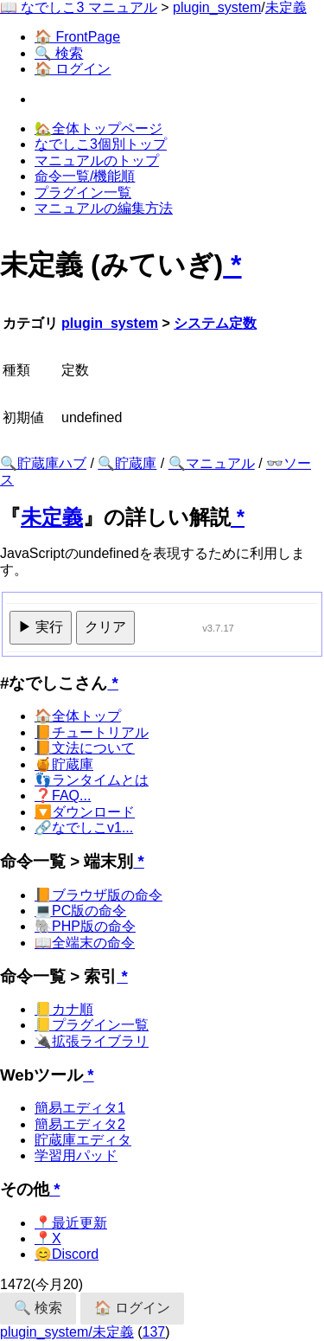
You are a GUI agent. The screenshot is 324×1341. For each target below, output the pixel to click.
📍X (48, 1238)
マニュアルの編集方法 (104, 208)
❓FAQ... (63, 795)
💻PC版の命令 (80, 910)
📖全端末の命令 (85, 942)
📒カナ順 (64, 1009)
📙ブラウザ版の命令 (98, 895)
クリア (105, 626)
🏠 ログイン (73, 68)
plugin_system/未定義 (67, 1332)
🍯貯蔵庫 (64, 764)
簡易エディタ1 (80, 1107)
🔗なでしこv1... (84, 827)
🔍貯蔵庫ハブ (43, 463)
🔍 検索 (59, 53)
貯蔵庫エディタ (83, 1139)
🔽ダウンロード (85, 812)
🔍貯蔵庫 (127, 463)
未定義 (286, 7)
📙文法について (85, 748)
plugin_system (217, 7)
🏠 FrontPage (77, 36)
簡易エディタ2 (80, 1124)
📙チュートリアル (92, 732)
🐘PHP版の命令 (85, 926)
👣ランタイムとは (92, 780)
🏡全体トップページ (98, 128)
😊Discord (66, 1254)
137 (154, 1332)
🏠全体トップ (78, 716)
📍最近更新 (71, 1223)
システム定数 (215, 323)
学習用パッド (76, 1155)
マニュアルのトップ (97, 160)
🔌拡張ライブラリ (92, 1041)
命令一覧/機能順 (85, 176)
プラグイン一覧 (83, 192)
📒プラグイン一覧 (92, 1024)
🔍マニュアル (211, 463)
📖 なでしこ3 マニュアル (78, 7)
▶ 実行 (40, 626)
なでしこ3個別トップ (101, 144)
